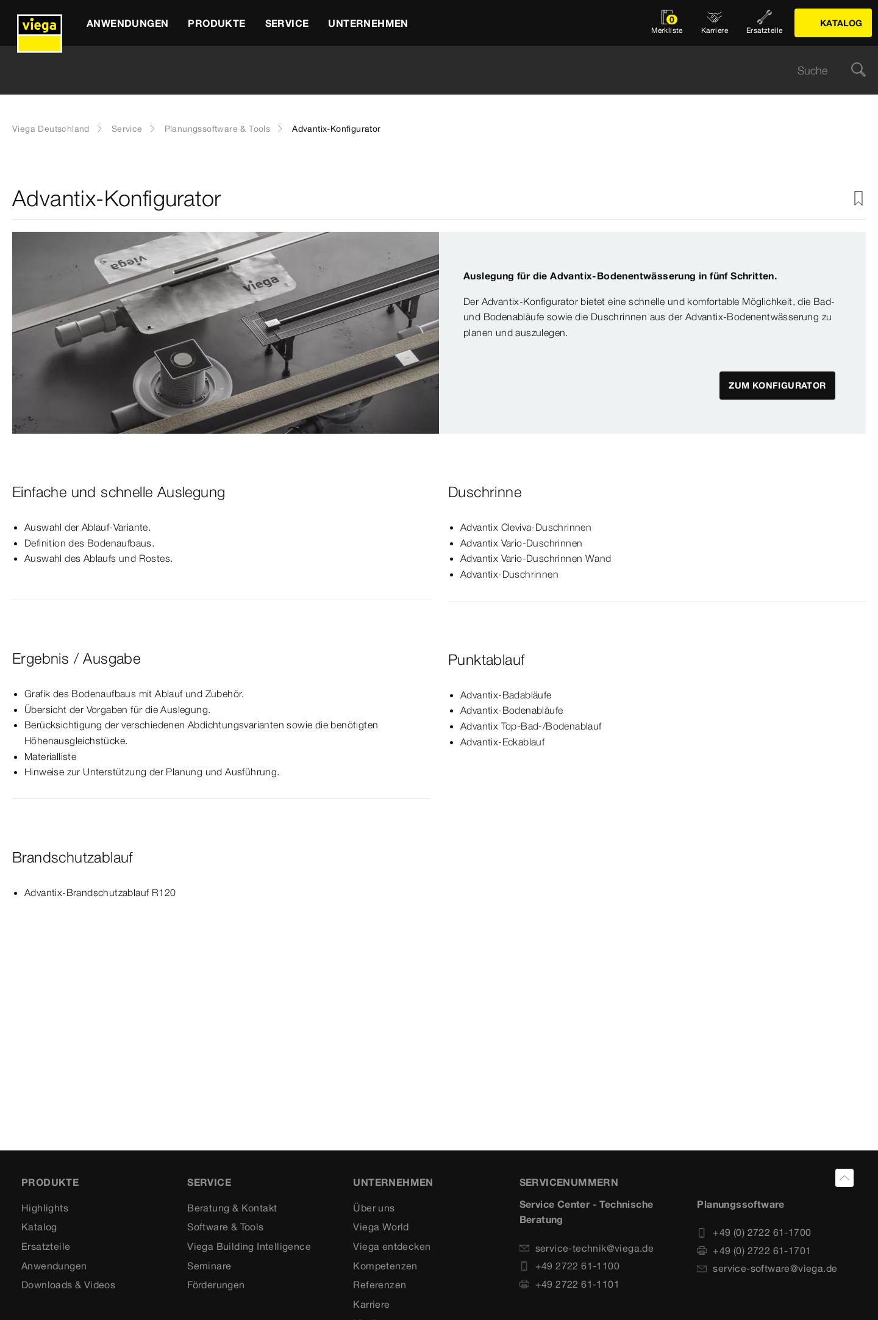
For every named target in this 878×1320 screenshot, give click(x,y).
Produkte (50, 1182)
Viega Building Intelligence (249, 1246)
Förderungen (215, 1285)
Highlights (44, 1208)
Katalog (39, 1227)
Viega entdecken (391, 1246)
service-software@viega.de (767, 1268)
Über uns (373, 1208)
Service (127, 128)
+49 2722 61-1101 (569, 1284)
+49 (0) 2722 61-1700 (754, 1232)
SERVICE (209, 1182)
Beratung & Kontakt (232, 1208)
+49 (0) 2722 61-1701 (754, 1250)
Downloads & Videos (68, 1285)
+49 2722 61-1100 (569, 1266)
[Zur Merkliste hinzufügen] (858, 198)
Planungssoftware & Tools (218, 128)
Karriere (371, 1304)
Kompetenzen (385, 1266)
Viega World (381, 1227)
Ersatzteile (45, 1246)
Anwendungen (54, 1266)
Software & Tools (225, 1227)
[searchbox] (428, 70)
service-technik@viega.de (586, 1248)
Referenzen (379, 1285)
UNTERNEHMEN (393, 1182)
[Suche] (858, 70)
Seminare (209, 1266)
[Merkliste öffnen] (667, 23)
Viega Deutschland (51, 128)
